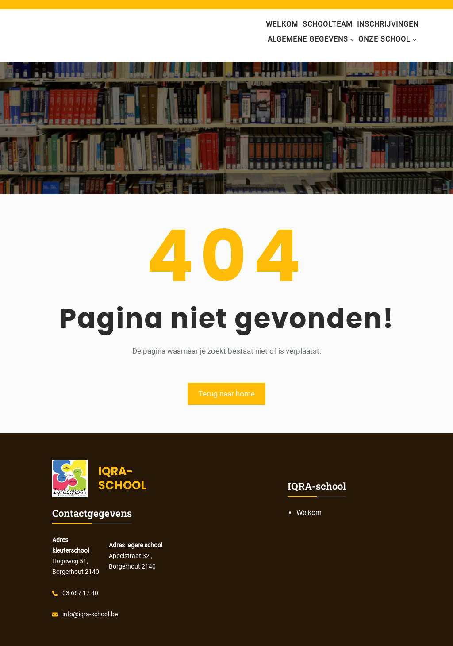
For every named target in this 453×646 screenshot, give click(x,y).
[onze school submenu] (414, 39)
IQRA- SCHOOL (122, 478)
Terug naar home (227, 393)
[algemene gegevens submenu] (352, 39)
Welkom (282, 24)
